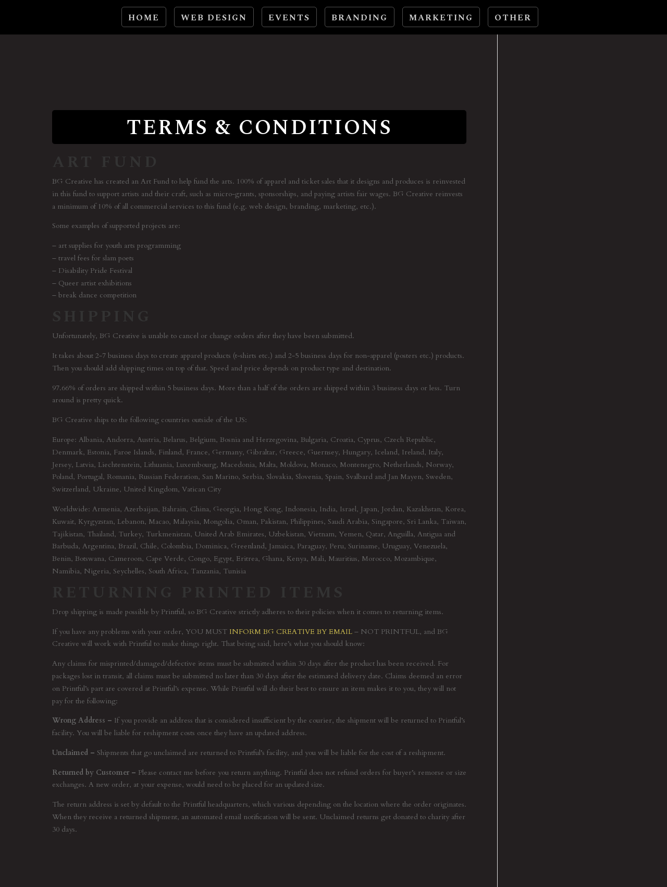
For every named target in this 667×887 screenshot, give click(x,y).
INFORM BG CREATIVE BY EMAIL (290, 632)
